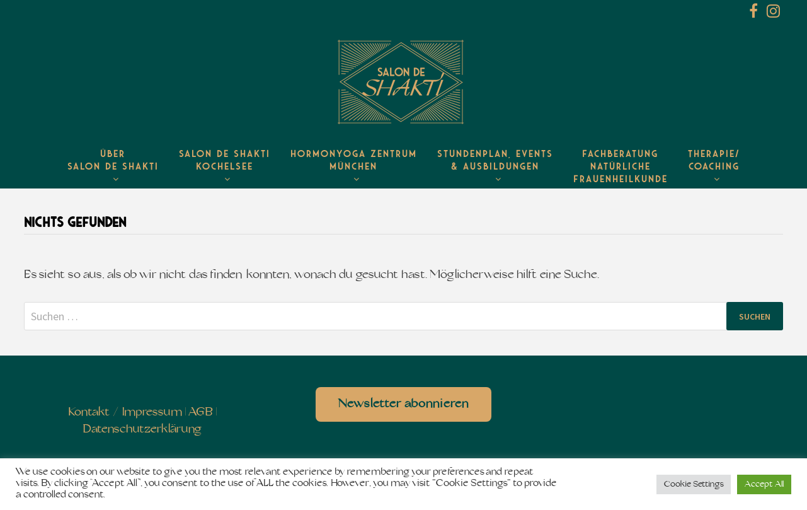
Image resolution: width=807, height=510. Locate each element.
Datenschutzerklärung (142, 430)
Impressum (152, 413)
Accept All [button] (764, 484)
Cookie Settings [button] (693, 484)
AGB (200, 413)
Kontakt (89, 413)
